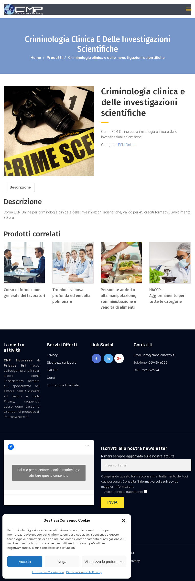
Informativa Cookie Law (48, 572)
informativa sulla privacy (156, 481)
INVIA (112, 502)
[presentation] (138, 519)
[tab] (20, 187)
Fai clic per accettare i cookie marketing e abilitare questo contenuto (48, 472)
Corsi (51, 378)
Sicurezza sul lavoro (61, 362)
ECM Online (126, 145)
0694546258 (158, 362)
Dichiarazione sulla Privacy (84, 572)
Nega (62, 562)
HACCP (52, 370)
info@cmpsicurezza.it (158, 355)
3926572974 (150, 370)
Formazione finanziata (63, 385)
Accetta (25, 562)
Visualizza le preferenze (104, 562)
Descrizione (20, 187)
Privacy (52, 355)
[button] (123, 520)
